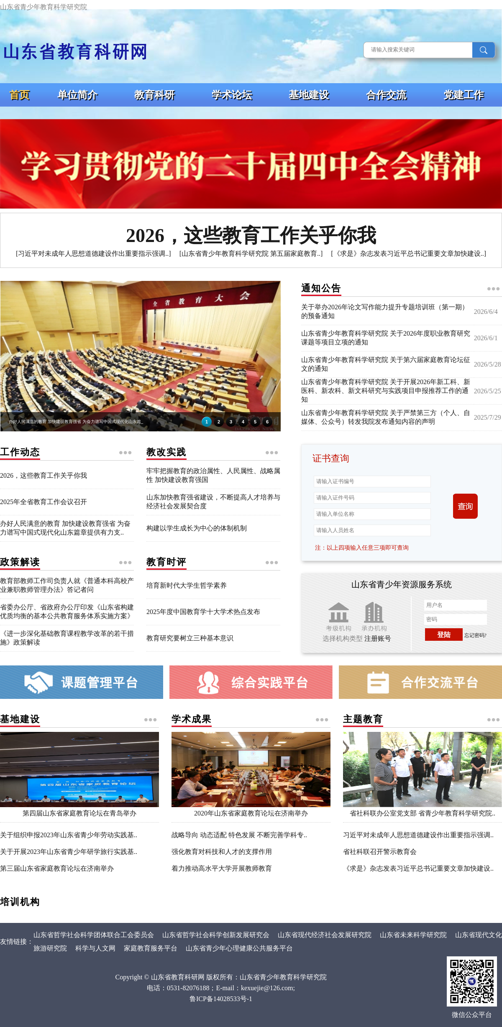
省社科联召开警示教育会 (380, 851)
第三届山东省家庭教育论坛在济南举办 (57, 868)
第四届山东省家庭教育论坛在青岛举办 (79, 810)
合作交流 (386, 94)
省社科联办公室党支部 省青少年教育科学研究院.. (422, 810)
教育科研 (154, 94)
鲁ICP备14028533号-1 (221, 998)
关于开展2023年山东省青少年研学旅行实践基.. (68, 851)
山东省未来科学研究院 (413, 934)
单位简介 (77, 94)
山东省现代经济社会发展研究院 (324, 934)
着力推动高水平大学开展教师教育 (222, 868)
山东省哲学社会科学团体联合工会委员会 (93, 934)
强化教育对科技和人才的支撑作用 (222, 851)
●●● (493, 288)
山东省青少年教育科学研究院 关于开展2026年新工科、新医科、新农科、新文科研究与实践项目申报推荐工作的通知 (385, 390)
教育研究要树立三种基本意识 (189, 638)
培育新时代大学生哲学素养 (186, 585)
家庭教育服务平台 (150, 948)
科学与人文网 (95, 948)
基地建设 (309, 94)
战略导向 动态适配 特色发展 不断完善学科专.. (239, 834)
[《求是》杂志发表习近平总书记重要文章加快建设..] (408, 253)
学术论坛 (232, 94)
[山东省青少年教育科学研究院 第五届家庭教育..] (251, 253)
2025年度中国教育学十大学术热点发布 (203, 611)
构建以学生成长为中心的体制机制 (196, 528)
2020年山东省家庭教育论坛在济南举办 (251, 810)
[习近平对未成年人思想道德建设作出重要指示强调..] (93, 253)
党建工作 (463, 94)
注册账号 (377, 638)
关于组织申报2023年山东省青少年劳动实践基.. (68, 834)
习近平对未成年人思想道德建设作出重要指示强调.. (418, 834)
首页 (19, 94)
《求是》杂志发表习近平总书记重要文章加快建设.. (418, 868)
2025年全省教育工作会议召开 (43, 501)
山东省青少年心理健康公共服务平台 (240, 948)
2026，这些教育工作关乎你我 (43, 475)
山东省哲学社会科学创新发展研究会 (215, 934)
